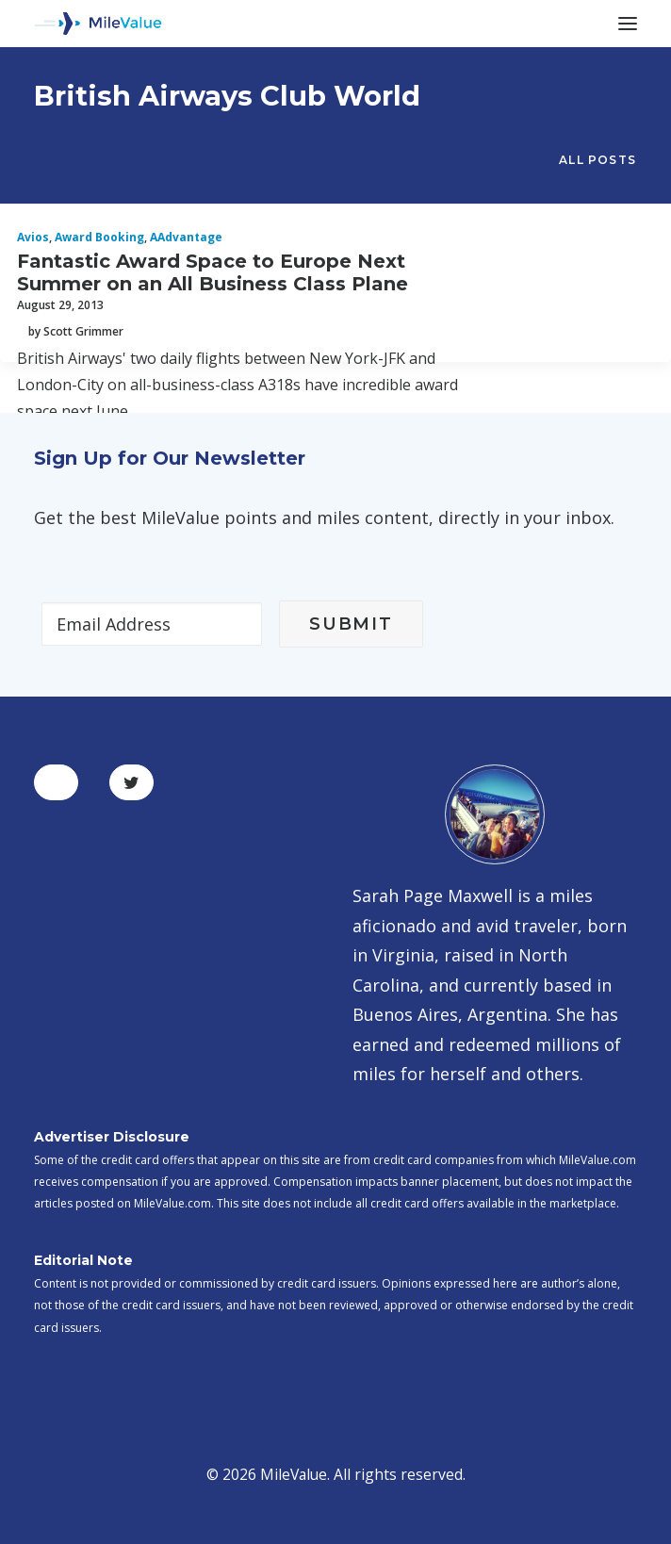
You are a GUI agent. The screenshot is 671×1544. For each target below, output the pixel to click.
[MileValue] (98, 23)
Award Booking (99, 237)
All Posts (597, 160)
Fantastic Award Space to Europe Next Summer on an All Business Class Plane (212, 272)
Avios (33, 237)
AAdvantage (186, 237)
